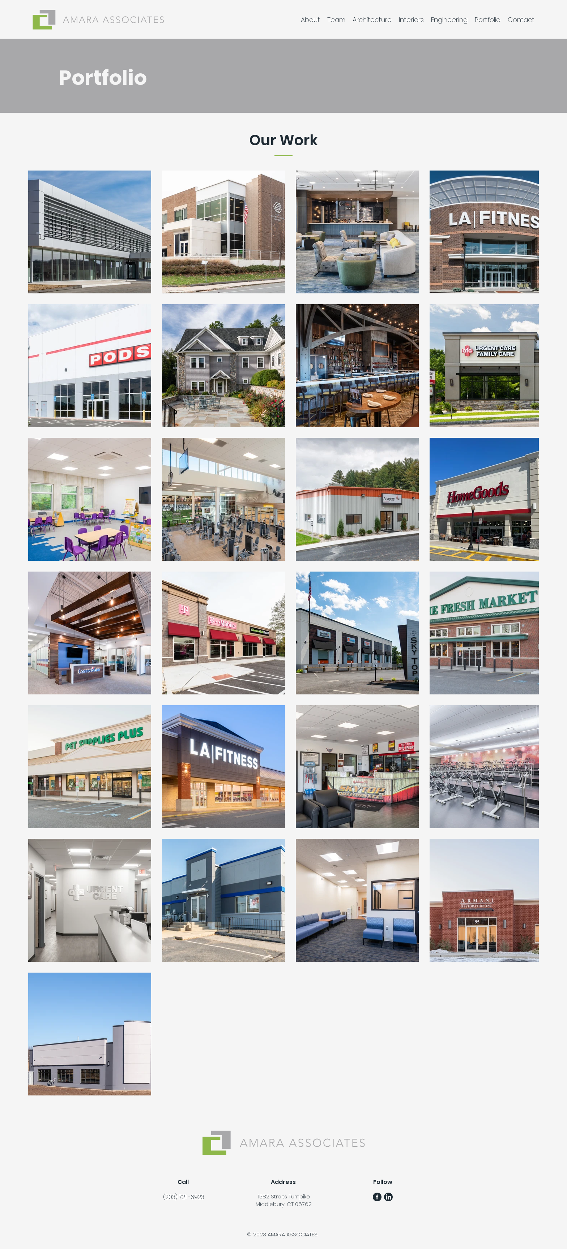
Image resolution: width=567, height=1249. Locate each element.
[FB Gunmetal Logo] (377, 1197)
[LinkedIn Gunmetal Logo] (388, 1197)
